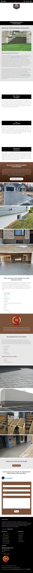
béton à (15, 56)
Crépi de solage (6, 533)
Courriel (4, 493)
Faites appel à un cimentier (25, 75)
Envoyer (16, 511)
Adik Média (28, 569)
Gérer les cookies (16, 567)
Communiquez (16, 179)
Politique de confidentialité (7, 567)
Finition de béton (6, 537)
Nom (4, 484)
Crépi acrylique (7, 294)
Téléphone (5, 488)
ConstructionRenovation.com (16, 569)
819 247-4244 (8, 478)
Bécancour (21, 535)
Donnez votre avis (16, 465)
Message (4, 497)
